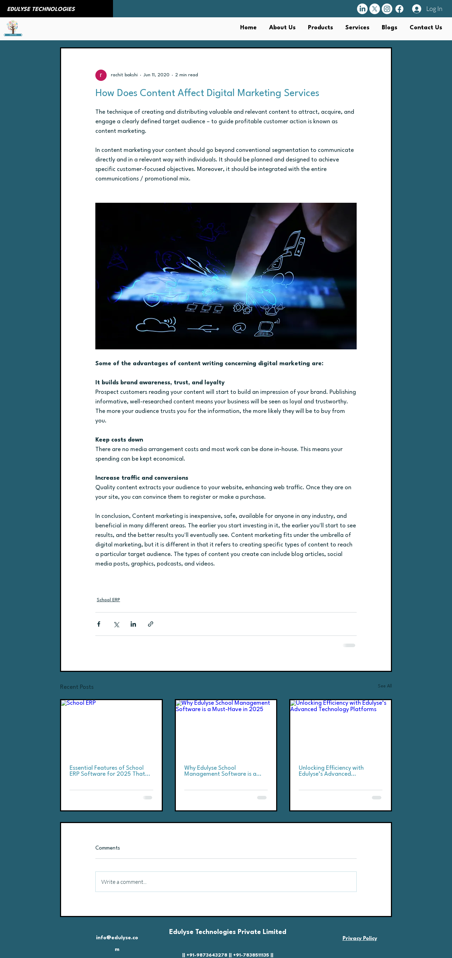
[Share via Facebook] (98, 624)
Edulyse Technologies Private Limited (227, 932)
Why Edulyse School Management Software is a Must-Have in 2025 (220, 771)
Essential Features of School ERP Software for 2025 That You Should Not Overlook (107, 771)
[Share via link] (150, 624)
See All (385, 686)
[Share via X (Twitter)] (116, 624)
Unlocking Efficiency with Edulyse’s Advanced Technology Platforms (331, 771)
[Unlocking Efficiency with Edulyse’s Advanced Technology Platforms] (340, 728)
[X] (374, 9)
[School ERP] (111, 728)
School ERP (108, 600)
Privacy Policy (360, 938)
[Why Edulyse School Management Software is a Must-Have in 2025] (226, 728)
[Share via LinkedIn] (133, 624)
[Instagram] (387, 9)
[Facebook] (399, 9)
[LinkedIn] (362, 9)
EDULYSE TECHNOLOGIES (41, 9)
